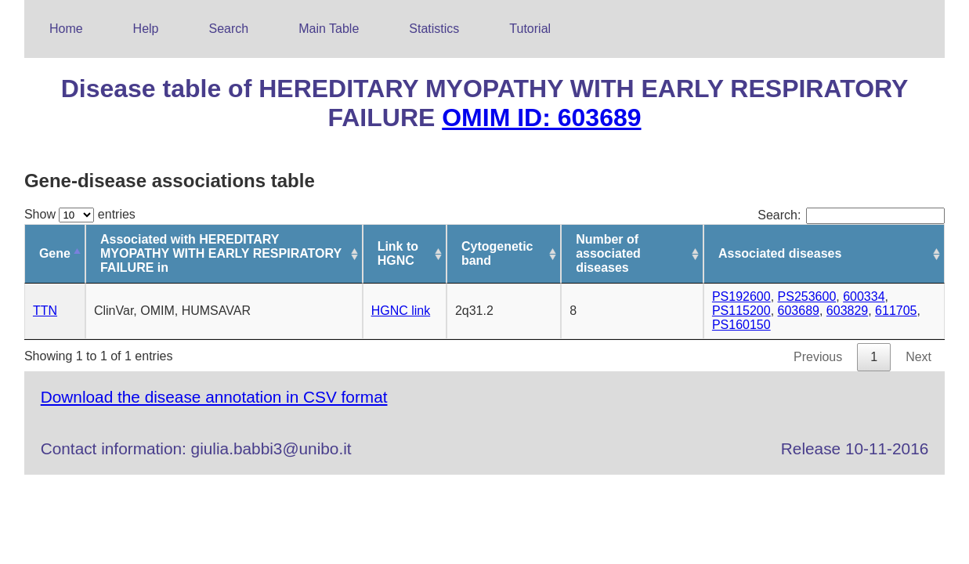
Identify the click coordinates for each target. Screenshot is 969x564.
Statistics (434, 28)
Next (918, 356)
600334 (863, 296)
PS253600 (807, 296)
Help (146, 28)
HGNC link (401, 310)
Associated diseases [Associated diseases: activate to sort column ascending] (779, 253)
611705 (896, 310)
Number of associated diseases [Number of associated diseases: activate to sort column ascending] (608, 253)
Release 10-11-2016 (854, 448)
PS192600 (741, 296)
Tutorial (530, 28)
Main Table (328, 28)
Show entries (80, 214)
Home (66, 28)
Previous (818, 356)
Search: (851, 215)
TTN (45, 310)
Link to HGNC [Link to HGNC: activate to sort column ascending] (398, 253)
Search (229, 28)
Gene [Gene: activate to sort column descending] (55, 253)
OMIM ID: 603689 (541, 117)
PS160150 (741, 324)
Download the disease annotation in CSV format (214, 397)
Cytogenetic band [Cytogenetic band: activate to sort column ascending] (497, 253)
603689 (798, 310)
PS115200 (741, 310)
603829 (847, 310)
